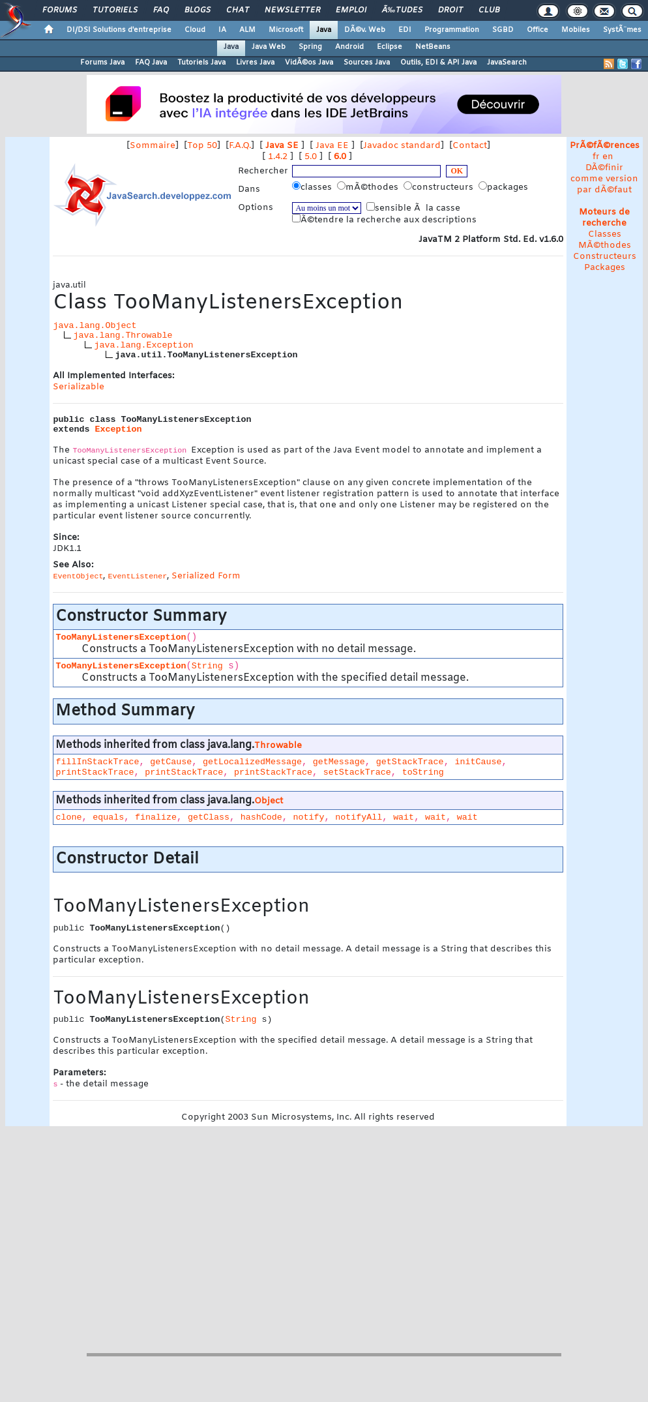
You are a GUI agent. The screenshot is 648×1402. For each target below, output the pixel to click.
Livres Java (255, 62)
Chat (237, 10)
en (607, 156)
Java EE (332, 145)
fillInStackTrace (97, 762)
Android (349, 47)
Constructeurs (604, 256)
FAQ (161, 10)
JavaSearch (507, 62)
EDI (404, 30)
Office (537, 30)
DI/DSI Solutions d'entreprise (118, 30)
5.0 (310, 156)
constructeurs (440, 187)
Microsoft (286, 30)
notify (309, 817)
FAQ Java (151, 62)
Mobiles (575, 30)
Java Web (269, 47)
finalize (156, 817)
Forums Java (102, 62)
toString (423, 772)
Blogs (197, 10)
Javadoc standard (402, 145)
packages (505, 187)
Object (268, 801)
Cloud (194, 30)
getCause (171, 762)
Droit (450, 10)
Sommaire (152, 145)
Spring (310, 47)
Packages (604, 267)
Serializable (78, 387)
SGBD (503, 30)
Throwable (278, 745)
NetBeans (432, 47)
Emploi (351, 10)
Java (323, 30)
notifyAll (358, 817)
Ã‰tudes (402, 10)
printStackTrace (94, 772)
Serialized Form (206, 576)
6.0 (340, 156)
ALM (247, 30)
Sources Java (367, 62)
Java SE (282, 145)
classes (313, 187)
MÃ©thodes (604, 245)
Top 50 (202, 145)
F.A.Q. (240, 145)
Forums (59, 10)
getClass (208, 817)
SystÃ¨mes (622, 30)
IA (222, 30)
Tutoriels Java (201, 62)
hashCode (261, 817)
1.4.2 (277, 156)
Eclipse (389, 47)
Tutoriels (115, 10)
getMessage (339, 762)
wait (403, 817)
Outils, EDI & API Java (438, 62)
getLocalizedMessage (252, 762)
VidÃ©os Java (309, 62)
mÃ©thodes (369, 187)
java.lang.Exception (143, 345)
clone (68, 817)
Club (489, 10)
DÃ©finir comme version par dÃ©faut (604, 179)
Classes (604, 234)
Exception (118, 429)
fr (596, 156)
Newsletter (292, 10)
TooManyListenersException (120, 637)
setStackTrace (357, 772)
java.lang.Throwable (122, 335)
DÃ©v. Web (364, 30)
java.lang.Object (94, 326)
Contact (469, 145)
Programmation (451, 30)
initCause (477, 762)
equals (108, 817)
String (207, 666)
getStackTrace (410, 762)
